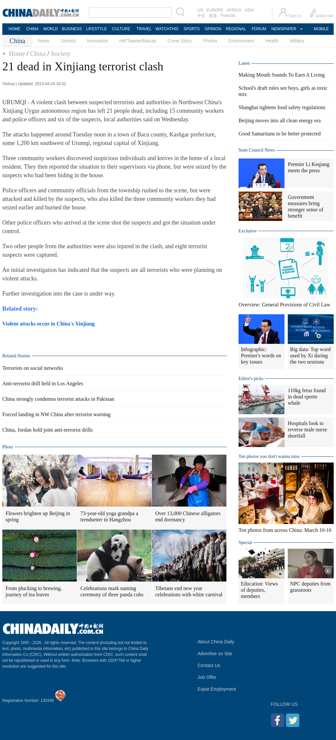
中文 (201, 15)
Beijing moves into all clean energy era (280, 120)
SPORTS (191, 29)
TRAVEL (144, 29)
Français (228, 15)
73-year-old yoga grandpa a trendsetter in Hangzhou (109, 516)
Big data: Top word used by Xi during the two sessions (310, 355)
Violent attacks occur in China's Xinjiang (48, 323)
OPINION (213, 29)
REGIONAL (236, 29)
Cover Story (179, 40)
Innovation (97, 40)
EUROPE (215, 10)
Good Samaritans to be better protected (280, 133)
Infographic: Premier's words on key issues (261, 355)
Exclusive (248, 230)
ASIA (249, 10)
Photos (210, 40)
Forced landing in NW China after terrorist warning (56, 414)
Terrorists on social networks (32, 368)
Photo (7, 446)
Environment (241, 40)
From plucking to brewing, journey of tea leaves (34, 591)
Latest (244, 63)
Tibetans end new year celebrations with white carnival (188, 591)
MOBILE (321, 29)
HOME (14, 29)
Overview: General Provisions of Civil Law (284, 304)
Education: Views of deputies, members (259, 590)
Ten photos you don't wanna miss (269, 456)
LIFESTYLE (96, 29)
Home (17, 53)
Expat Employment (217, 689)
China (38, 53)
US (200, 10)
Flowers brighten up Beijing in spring (38, 516)
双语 (213, 15)
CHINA (32, 29)
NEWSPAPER (283, 29)
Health (271, 40)
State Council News (257, 150)
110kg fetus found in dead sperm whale (307, 397)
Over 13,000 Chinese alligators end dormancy (187, 516)
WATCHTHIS (167, 29)
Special (245, 542)
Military (297, 40)
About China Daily (216, 641)
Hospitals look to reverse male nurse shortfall (307, 429)
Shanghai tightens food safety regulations (282, 107)
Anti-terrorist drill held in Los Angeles (42, 383)
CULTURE (121, 29)
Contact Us (209, 665)
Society (68, 40)
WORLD (50, 29)
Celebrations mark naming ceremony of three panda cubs (111, 591)
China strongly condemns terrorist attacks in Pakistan (58, 399)
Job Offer (207, 677)
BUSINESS (72, 29)
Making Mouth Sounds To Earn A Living (282, 75)
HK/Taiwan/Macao (138, 40)
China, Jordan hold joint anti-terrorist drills (47, 430)
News (44, 40)
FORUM (259, 29)
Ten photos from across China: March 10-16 (285, 530)
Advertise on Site (215, 653)
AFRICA (234, 10)
